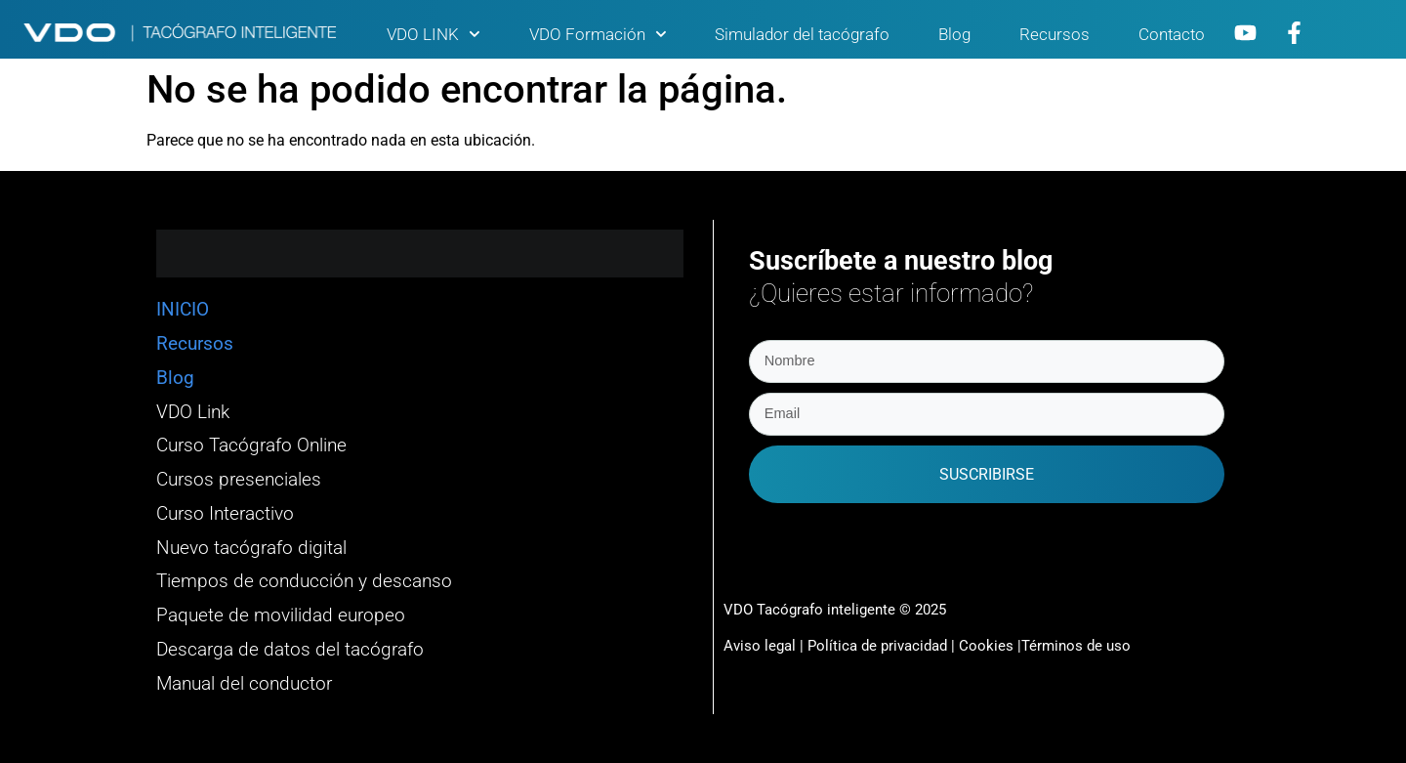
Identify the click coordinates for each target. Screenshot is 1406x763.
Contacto (1171, 34)
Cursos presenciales (238, 479)
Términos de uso (1076, 644)
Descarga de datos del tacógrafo (290, 649)
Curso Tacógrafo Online (251, 445)
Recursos (1054, 34)
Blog (954, 34)
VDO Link (192, 412)
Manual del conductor (244, 684)
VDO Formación (598, 34)
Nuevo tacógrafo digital (251, 548)
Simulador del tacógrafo (802, 34)
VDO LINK (433, 34)
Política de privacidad (879, 644)
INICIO (182, 309)
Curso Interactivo (225, 514)
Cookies (986, 644)
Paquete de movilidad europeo (280, 615)
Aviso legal (760, 644)
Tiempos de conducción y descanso (304, 581)
